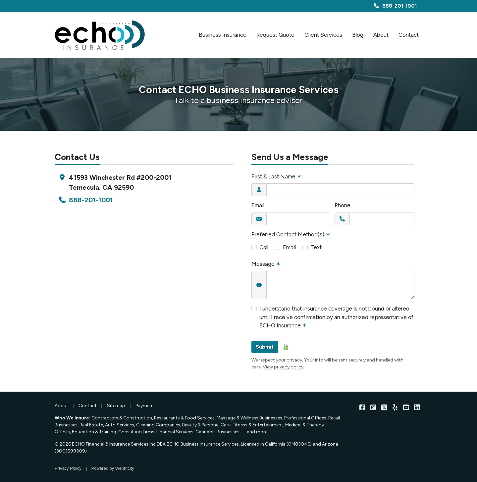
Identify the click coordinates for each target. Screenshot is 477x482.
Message (266, 264)
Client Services (323, 34)
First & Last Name (276, 176)
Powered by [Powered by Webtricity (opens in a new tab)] (112, 468)
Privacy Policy (68, 468)
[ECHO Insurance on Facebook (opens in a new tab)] (362, 407)
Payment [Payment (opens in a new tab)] (144, 406)
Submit (265, 347)
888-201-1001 (395, 6)
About (381, 34)
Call (263, 247)
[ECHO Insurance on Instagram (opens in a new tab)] (373, 407)
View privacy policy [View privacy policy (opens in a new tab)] (283, 367)
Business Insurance (222, 34)
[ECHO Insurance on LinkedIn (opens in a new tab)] (416, 407)
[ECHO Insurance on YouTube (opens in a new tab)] (405, 407)
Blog (357, 34)
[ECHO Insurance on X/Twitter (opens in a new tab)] (384, 407)
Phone (342, 205)
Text (316, 247)
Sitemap (116, 406)
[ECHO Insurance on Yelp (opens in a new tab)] (395, 407)
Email (257, 205)
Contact (410, 34)
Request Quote (275, 34)
